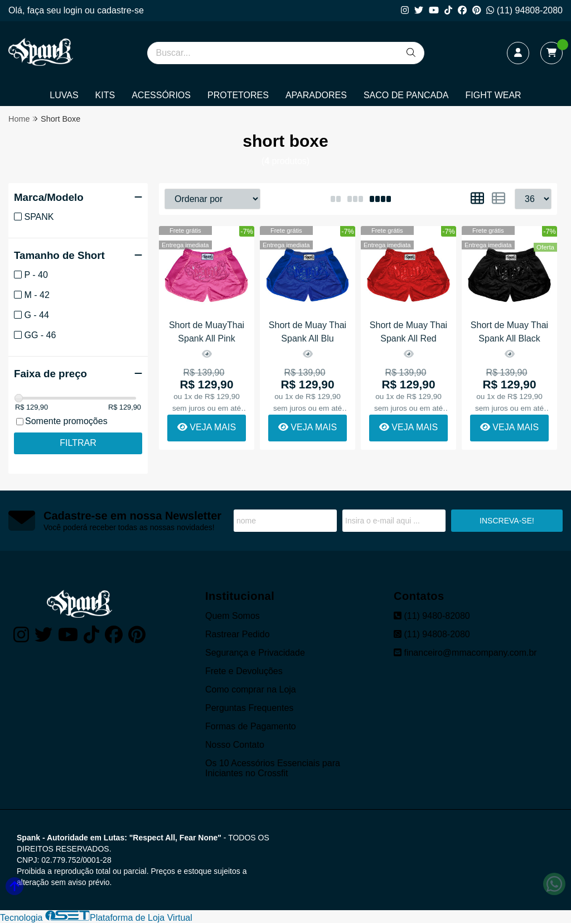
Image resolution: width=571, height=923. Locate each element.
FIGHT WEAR (493, 95)
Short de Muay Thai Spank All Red (408, 331)
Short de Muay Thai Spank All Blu (307, 331)
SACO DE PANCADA (406, 95)
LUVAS (64, 95)
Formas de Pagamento (250, 726)
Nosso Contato (234, 744)
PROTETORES (238, 95)
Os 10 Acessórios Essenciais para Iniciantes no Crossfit (272, 768)
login (74, 10)
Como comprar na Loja (250, 689)
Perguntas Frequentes (249, 708)
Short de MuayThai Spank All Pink (206, 331)
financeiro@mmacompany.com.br (465, 652)
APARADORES (316, 95)
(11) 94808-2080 (524, 10)
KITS (105, 95)
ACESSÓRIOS (161, 95)
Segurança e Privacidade (255, 652)
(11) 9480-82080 (432, 616)
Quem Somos (232, 616)
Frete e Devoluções (244, 671)
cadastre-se (120, 10)
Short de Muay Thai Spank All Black (509, 331)
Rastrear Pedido (237, 634)
